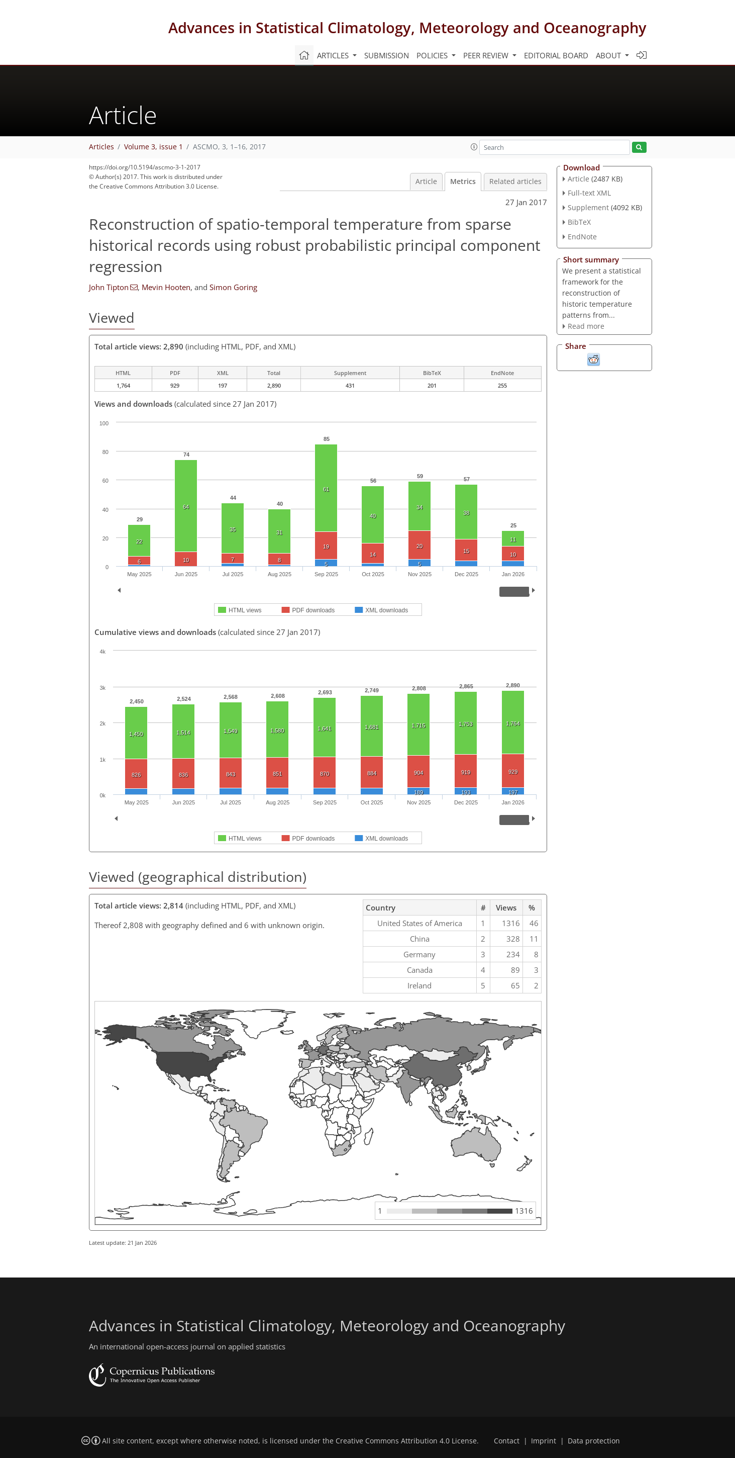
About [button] (609, 55)
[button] (474, 146)
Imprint (543, 1440)
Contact (506, 1440)
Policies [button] (433, 55)
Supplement (588, 207)
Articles (101, 146)
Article (426, 181)
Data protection (594, 1440)
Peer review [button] (486, 55)
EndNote (582, 236)
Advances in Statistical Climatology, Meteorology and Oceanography (407, 27)
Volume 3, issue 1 (153, 146)
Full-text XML (589, 193)
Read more (586, 326)
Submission (386, 55)
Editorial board (556, 55)
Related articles (515, 181)
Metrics (463, 181)
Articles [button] (334, 55)
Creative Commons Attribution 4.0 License (406, 1440)
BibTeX (579, 222)
